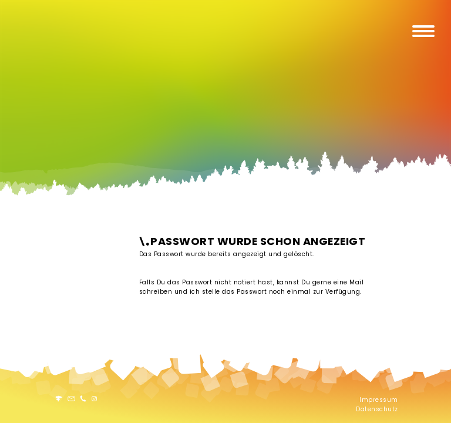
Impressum (378, 400)
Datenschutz (377, 409)
